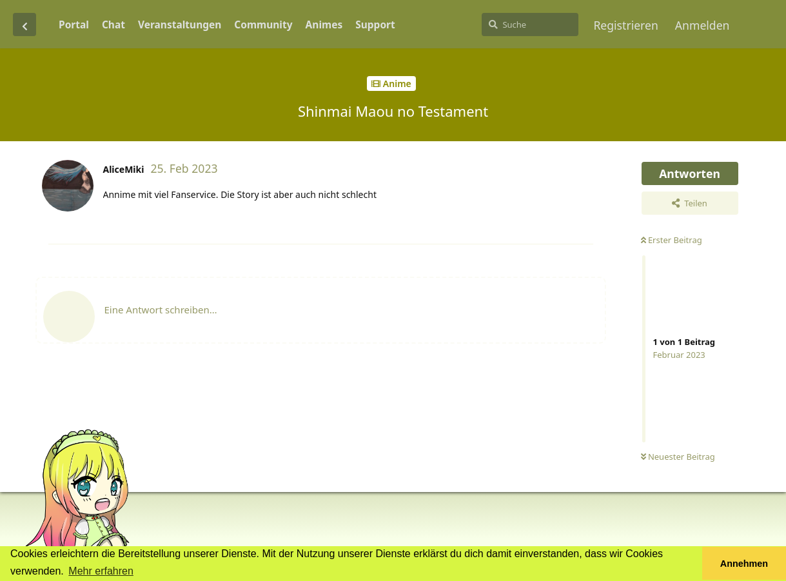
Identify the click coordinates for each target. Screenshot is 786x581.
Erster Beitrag (671, 240)
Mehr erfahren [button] (100, 571)
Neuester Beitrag (678, 456)
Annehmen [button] (744, 563)
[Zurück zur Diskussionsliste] (24, 24)
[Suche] (530, 24)
